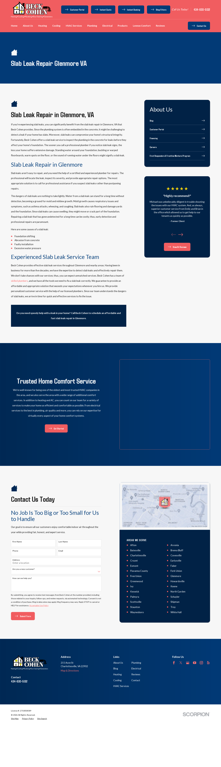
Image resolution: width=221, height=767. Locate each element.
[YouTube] (194, 628)
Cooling (117, 646)
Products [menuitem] (123, 25)
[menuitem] (177, 120)
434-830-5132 (202, 9)
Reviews (135, 640)
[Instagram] (201, 628)
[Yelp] (208, 628)
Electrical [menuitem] (107, 25)
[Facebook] (173, 628)
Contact (135, 646)
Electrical (136, 634)
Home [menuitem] (14, 25)
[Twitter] (180, 628)
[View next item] (180, 234)
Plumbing (136, 628)
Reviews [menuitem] (160, 25)
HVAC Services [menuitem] (74, 25)
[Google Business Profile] (187, 628)
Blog (115, 634)
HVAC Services (121, 652)
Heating (117, 640)
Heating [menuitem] (42, 25)
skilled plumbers (19, 280)
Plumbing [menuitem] (92, 25)
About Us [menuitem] (28, 25)
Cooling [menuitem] (56, 25)
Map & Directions (70, 636)
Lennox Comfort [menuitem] (142, 25)
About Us (118, 628)
